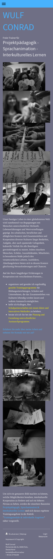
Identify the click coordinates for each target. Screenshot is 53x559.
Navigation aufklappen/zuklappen (26, 4)
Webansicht (43, 536)
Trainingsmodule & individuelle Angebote (24, 517)
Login (45, 534)
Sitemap (23, 534)
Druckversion (12, 534)
